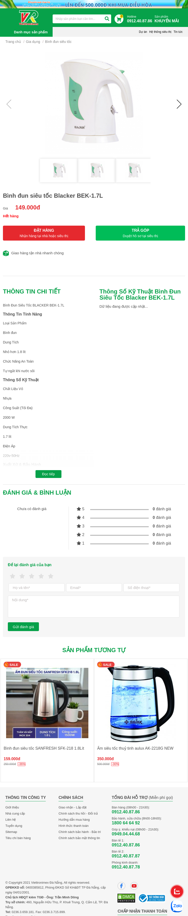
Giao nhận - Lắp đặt (72, 807)
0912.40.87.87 (126, 856)
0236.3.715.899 (54, 912)
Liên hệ (10, 819)
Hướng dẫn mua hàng (74, 819)
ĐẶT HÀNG (43, 233)
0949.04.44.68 (126, 833)
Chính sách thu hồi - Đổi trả (78, 813)
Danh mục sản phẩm (31, 32)
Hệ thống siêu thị (160, 32)
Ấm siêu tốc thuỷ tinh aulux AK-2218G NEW (135, 748)
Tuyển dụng (13, 826)
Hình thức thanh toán (73, 826)
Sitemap (11, 832)
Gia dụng (33, 42)
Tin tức (178, 32)
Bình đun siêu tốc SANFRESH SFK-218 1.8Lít (44, 748)
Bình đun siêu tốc (58, 42)
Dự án (143, 32)
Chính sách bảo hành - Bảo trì (80, 832)
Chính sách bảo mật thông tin (79, 838)
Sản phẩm (167, 19)
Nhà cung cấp (15, 813)
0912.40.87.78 (126, 867)
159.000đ (12, 759)
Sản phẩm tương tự (94, 650)
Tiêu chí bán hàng (18, 838)
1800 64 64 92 (126, 822)
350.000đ (105, 759)
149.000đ (27, 207)
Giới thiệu (12, 807)
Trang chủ (13, 42)
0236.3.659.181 (23, 912)
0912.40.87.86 (126, 811)
